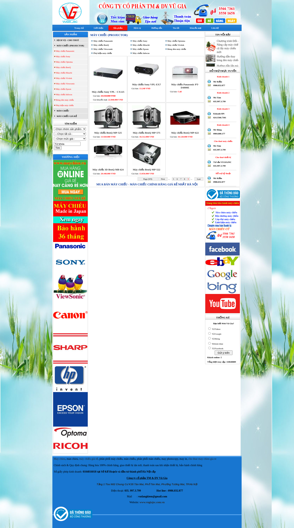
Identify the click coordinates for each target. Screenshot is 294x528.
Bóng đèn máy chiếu (65, 100)
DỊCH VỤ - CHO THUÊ (67, 40)
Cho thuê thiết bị (222, 157)
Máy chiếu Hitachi (64, 73)
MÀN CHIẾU (62, 111)
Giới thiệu (98, 28)
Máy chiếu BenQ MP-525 (108, 132)
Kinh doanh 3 (222, 109)
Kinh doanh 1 (222, 76)
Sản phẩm (117, 28)
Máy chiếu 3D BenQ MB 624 (107, 169)
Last (198, 179)
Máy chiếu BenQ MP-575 (146, 132)
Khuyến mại (195, 28)
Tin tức (176, 28)
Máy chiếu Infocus (64, 94)
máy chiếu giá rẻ (88, 458)
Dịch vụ (137, 28)
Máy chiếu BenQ (63, 67)
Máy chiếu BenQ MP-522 (146, 169)
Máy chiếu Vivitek (64, 78)
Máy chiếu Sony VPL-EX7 (146, 84)
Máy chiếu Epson (63, 89)
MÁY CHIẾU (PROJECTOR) (70, 45)
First (163, 179)
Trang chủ (79, 28)
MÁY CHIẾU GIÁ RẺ (66, 116)
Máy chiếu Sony (63, 56)
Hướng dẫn (156, 28)
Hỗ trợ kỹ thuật (223, 173)
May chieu (59, 458)
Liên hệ (214, 28)
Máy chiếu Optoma (64, 62)
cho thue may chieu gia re (202, 458)
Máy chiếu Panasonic (65, 51)
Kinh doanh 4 (222, 125)
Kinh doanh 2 (222, 93)
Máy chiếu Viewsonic (65, 83)
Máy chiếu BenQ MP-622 (185, 132)
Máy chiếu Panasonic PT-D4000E (185, 86)
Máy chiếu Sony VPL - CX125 (108, 91)
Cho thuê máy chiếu (222, 141)
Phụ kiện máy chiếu (65, 105)
